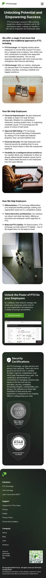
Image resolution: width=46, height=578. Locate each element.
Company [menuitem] (6, 528)
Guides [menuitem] (4, 513)
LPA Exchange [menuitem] (7, 490)
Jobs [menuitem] (4, 541)
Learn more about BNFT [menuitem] (11, 494)
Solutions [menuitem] (6, 482)
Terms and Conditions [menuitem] (10, 522)
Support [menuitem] (5, 501)
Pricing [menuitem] (4, 509)
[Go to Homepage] (9, 4)
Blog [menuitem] (4, 537)
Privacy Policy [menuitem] (7, 517)
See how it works (14, 315)
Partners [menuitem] (5, 545)
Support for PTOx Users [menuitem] (11, 505)
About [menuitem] (4, 533)
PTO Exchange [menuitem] (7, 486)
